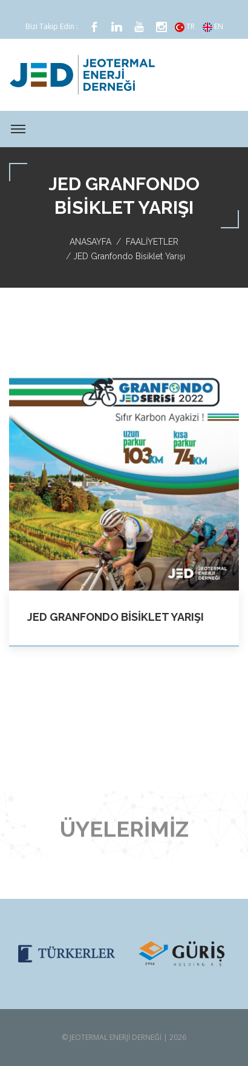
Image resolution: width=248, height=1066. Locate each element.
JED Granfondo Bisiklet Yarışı (115, 617)
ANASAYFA (90, 242)
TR (185, 26)
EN (213, 26)
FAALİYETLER (152, 242)
